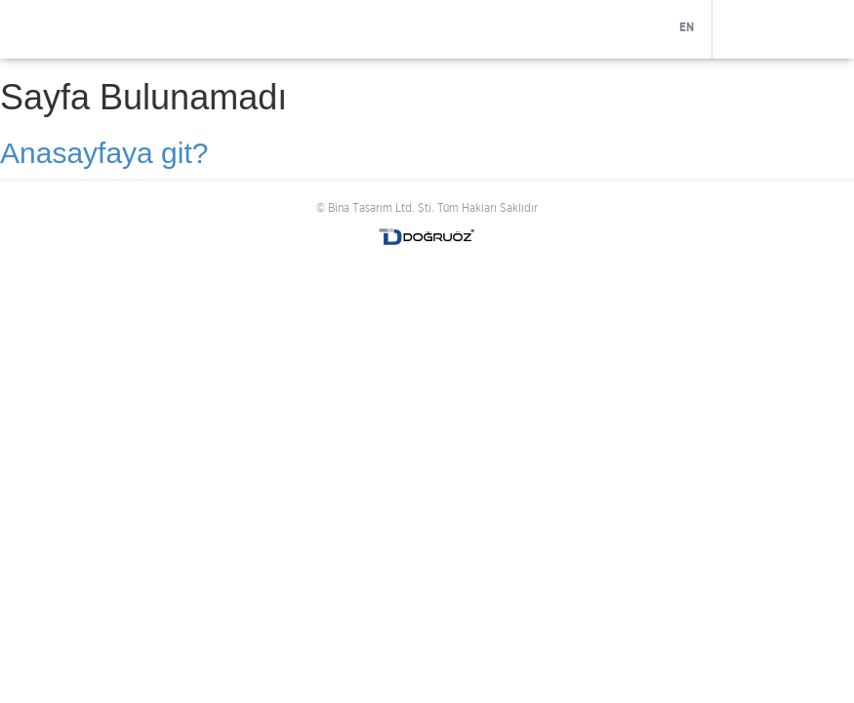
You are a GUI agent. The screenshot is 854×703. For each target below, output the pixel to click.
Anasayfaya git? (104, 153)
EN (686, 27)
